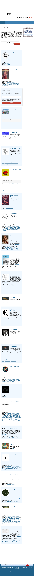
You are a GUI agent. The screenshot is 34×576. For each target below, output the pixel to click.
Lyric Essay (16, 162)
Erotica (7, 415)
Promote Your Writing (7, 22)
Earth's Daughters (13, 52)
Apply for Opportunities (23, 22)
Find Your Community (12, 22)
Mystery (5, 520)
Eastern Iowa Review (14, 109)
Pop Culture (11, 125)
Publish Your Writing (2, 22)
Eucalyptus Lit (12, 489)
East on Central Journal (14, 69)
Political (8, 381)
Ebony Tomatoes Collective (15, 169)
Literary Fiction (16, 124)
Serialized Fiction (17, 420)
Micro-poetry (14, 228)
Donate (17, 17)
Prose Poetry (8, 64)
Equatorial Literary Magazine (13, 444)
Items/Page (9, 42)
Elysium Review (13, 297)
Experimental (4, 124)
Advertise (13, 567)
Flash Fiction (11, 124)
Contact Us (29, 567)
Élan (11, 235)
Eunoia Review (13, 506)
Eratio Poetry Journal (14, 454)
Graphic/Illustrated (14, 288)
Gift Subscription (8, 567)
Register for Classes (17, 22)
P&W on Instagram (32, 19)
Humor (11, 228)
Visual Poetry (12, 381)
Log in (27, 17)
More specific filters (5, 44)
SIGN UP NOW (11, 102)
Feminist (3, 84)
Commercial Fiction (9, 322)
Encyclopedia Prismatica (14, 366)
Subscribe (31, 17)
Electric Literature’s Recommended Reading (14, 255)
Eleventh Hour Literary (14, 274)
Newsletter (20, 17)
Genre (1, 40)
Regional (18, 125)
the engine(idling (13, 386)
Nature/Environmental (13, 84)
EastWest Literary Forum (15, 148)
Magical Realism (11, 289)
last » (14, 546)
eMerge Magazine (13, 346)
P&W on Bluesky (31, 19)
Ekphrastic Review (13, 213)
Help (23, 567)
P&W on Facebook (30, 19)
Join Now (32, 22)
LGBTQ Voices (4, 360)
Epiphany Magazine (14, 428)
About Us (25, 567)
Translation (17, 159)
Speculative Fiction (5, 127)
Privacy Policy (17, 568)
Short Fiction (8, 85)
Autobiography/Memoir (9, 83)
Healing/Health (7, 84)
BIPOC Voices (15, 184)
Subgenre (9, 40)
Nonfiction (3, 164)
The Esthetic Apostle (14, 474)
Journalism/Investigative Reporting (11, 186)
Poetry (5, 63)
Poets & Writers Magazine (28, 22)
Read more (15, 79)
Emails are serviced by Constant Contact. (8, 100)
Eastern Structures (13, 132)
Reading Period (3, 42)
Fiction (8, 63)
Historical (7, 228)
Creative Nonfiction (12, 82)
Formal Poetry (8, 142)
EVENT (11, 529)
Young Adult (16, 249)
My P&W (24, 17)
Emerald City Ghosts (14, 329)
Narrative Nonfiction (8, 163)
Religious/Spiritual (5, 190)
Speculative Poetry (7, 292)
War (17, 164)
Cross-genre (15, 123)
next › (11, 546)
